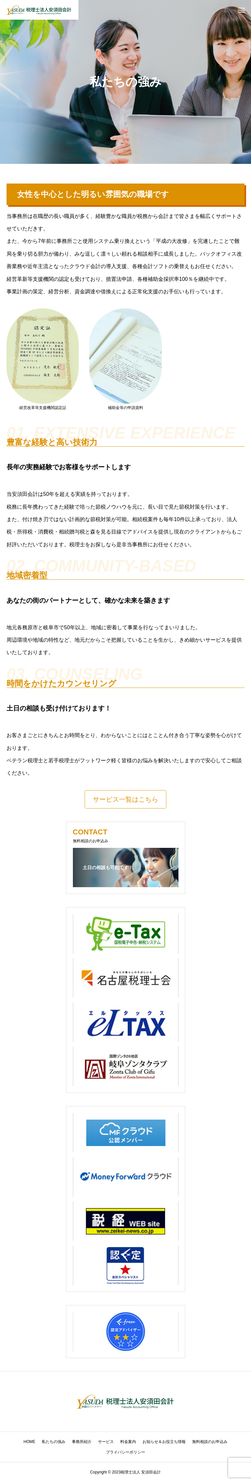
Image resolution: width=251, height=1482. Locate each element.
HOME (29, 1441)
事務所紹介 (82, 1441)
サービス (106, 1441)
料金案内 (128, 1441)
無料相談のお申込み (209, 1441)
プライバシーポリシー (125, 1452)
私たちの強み (53, 1441)
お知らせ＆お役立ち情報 (164, 1441)
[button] (125, 799)
